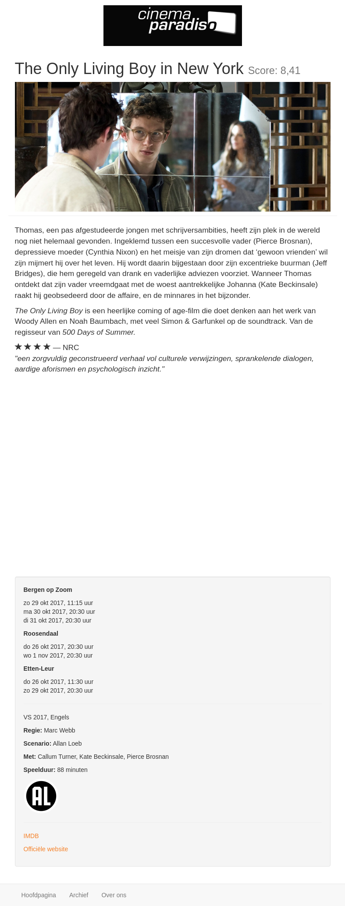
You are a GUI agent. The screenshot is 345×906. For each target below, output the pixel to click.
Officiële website (46, 849)
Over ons (113, 895)
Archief (79, 895)
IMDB (31, 835)
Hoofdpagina (38, 895)
